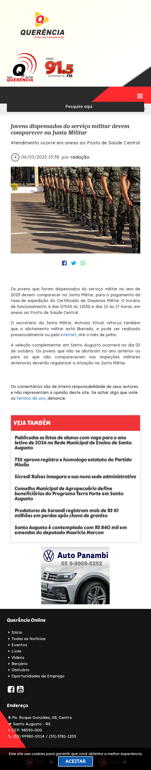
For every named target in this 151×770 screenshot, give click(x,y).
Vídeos (17, 657)
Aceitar (75, 761)
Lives (16, 651)
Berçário (19, 663)
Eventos (19, 644)
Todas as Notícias (28, 638)
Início (16, 632)
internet (67, 334)
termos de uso (31, 398)
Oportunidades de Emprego (37, 676)
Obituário (20, 669)
